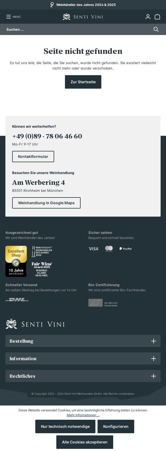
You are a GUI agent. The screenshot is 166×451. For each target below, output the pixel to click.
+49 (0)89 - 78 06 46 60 (47, 136)
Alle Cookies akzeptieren (85, 442)
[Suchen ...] (78, 29)
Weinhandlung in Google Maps (46, 202)
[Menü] (13, 16)
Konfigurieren (116, 426)
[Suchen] (154, 29)
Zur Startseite (83, 81)
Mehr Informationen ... (83, 415)
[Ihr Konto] (148, 17)
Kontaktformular (33, 156)
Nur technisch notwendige (65, 426)
